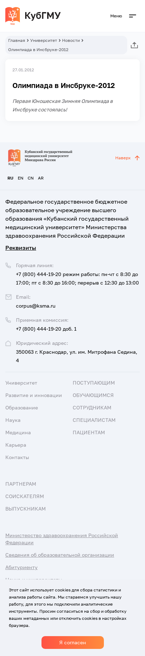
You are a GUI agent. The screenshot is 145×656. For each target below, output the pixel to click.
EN (20, 178)
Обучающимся (93, 395)
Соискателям (24, 496)
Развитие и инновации (33, 395)
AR (41, 178)
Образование (21, 407)
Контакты (17, 457)
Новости (71, 40)
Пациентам (89, 432)
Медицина (18, 432)
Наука (13, 420)
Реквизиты (20, 247)
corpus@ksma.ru (35, 306)
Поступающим (94, 383)
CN (31, 178)
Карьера (15, 445)
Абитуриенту (21, 567)
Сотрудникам (92, 407)
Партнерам (20, 484)
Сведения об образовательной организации (59, 555)
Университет (43, 40)
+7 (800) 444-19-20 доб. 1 (46, 329)
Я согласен (72, 642)
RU (10, 178)
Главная (16, 40)
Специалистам (94, 420)
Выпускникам (25, 509)
